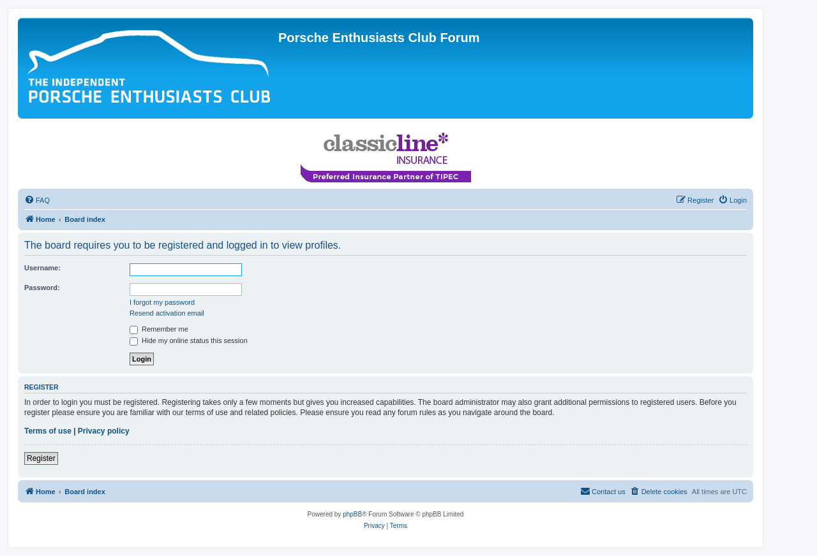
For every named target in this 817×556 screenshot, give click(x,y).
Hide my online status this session (189, 340)
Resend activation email (167, 313)
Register (41, 458)
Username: (42, 268)
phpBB (352, 514)
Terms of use (47, 431)
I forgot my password (162, 302)
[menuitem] (37, 200)
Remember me (159, 329)
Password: (42, 287)
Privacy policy (104, 431)
